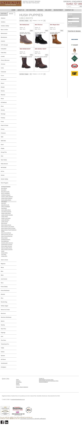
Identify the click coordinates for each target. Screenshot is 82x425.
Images (26, 20)
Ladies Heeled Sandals (7, 215)
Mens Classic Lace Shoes (7, 226)
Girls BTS (3, 203)
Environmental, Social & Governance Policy (48, 380)
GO (80, 6)
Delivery (18, 384)
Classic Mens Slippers (6, 198)
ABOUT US (20, 10)
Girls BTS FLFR (5, 205)
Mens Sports (4, 237)
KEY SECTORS (30, 10)
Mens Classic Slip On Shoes (8, 228)
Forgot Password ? (73, 26)
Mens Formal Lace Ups (7, 234)
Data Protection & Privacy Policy (46, 379)
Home (17, 379)
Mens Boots (4, 223)
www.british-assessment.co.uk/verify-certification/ (33, 418)
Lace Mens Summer (6, 211)
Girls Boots (4, 201)
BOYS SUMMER (5, 193)
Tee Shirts (3, 254)
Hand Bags (4, 208)
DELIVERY (48, 10)
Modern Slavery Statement (22, 387)
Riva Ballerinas (5, 241)
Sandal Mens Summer (6, 244)
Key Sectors (19, 382)
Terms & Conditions (43, 382)
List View (22, 20)
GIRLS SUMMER (5, 206)
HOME (13, 10)
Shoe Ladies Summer (6, 246)
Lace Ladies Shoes (6, 210)
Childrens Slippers (5, 195)
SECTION (3, 13)
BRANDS (40, 10)
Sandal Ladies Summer (7, 242)
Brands (17, 383)
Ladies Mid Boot (5, 220)
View (31, 30)
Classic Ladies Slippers (7, 196)
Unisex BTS (4, 256)
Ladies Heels (4, 216)
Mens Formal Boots (6, 232)
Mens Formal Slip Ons (6, 236)
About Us (18, 380)
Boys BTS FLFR (5, 191)
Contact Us (41, 378)
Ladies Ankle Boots (6, 213)
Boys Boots (4, 188)
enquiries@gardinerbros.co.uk (18, 399)
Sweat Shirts (4, 252)
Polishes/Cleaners (5, 239)
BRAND (11, 13)
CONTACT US (69, 10)
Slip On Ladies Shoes (6, 247)
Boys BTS (3, 190)
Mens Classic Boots (6, 225)
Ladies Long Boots (5, 218)
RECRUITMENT (58, 10)
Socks (2, 251)
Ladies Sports (4, 221)
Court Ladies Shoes (6, 200)
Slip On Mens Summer (6, 249)
